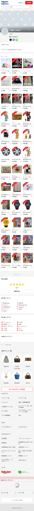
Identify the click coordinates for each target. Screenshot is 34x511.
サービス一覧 (4, 492)
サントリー (25, 175)
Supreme (13, 175)
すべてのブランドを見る (17, 389)
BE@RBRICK (25, 157)
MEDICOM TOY (4, 122)
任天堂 (13, 246)
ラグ (20, 328)
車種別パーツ (6, 324)
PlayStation (3, 263)
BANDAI (13, 69)
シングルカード (23, 326)
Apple (13, 193)
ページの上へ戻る (17, 500)
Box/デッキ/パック (8, 326)
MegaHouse (3, 69)
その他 (20, 322)
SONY (24, 228)
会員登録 (28, 2)
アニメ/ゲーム (7, 322)
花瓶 (20, 324)
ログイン (20, 2)
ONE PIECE (3, 246)
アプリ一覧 (21, 492)
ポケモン (24, 87)
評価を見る (17, 291)
